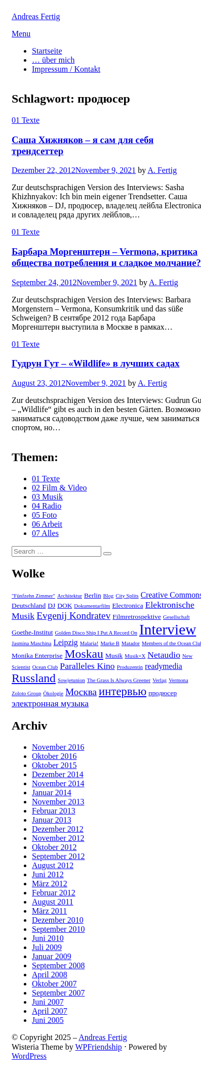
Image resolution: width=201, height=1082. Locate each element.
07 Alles (45, 533)
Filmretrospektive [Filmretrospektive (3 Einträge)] (136, 616)
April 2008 (49, 974)
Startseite (47, 51)
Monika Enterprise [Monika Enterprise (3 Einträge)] (37, 655)
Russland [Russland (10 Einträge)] (34, 678)
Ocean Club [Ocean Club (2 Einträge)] (45, 667)
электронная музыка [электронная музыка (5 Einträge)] (50, 703)
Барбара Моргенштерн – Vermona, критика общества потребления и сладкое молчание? (106, 257)
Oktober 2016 (54, 756)
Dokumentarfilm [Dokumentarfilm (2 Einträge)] (92, 606)
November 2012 (58, 838)
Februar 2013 (53, 810)
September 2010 (58, 929)
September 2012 (58, 856)
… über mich (53, 60)
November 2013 (58, 801)
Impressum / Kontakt (66, 69)
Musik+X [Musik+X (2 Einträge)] (135, 656)
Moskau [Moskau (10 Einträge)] (84, 653)
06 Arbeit (47, 524)
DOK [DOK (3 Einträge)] (64, 605)
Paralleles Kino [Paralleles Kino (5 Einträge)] (87, 666)
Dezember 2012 (58, 829)
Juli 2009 (47, 947)
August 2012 (52, 865)
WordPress (29, 1056)
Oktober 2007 (54, 983)
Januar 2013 (51, 820)
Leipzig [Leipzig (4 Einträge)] (65, 642)
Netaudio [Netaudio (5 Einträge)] (163, 655)
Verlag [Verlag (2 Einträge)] (159, 680)
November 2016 (58, 747)
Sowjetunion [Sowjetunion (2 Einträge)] (71, 680)
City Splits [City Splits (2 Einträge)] (126, 596)
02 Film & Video (59, 487)
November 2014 (58, 783)
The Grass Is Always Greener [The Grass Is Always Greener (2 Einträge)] (118, 680)
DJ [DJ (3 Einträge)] (51, 605)
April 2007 (49, 1011)
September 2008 (58, 965)
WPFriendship (98, 1047)
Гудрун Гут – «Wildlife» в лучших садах (95, 363)
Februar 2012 (53, 892)
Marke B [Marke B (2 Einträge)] (109, 643)
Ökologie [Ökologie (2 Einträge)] (53, 693)
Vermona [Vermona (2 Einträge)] (178, 680)
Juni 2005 (48, 1020)
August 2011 (52, 901)
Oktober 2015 (54, 765)
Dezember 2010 (58, 920)
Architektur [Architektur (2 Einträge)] (69, 596)
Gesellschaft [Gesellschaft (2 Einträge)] (176, 617)
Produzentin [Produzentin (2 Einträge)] (130, 667)
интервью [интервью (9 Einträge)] (122, 691)
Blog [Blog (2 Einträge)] (108, 596)
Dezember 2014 (58, 774)
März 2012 (49, 883)
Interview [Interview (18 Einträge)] (167, 629)
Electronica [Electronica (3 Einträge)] (127, 605)
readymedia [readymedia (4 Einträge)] (163, 666)
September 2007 (58, 992)
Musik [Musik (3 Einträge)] (114, 655)
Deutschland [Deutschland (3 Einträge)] (29, 605)
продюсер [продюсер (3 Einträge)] (162, 693)
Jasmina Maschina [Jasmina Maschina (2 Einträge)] (31, 643)
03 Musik (47, 496)
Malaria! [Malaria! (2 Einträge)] (89, 643)
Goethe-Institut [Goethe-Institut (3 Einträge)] (32, 632)
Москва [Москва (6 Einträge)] (81, 692)
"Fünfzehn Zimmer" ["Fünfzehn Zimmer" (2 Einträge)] (33, 596)
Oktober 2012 (54, 847)
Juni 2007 (48, 1002)
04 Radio (46, 506)
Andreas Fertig (36, 16)
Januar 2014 (51, 792)
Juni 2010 (48, 938)
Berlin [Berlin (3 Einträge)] (92, 595)
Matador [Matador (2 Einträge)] (131, 643)
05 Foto (44, 515)
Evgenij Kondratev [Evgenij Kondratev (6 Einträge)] (73, 615)
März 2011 (49, 911)
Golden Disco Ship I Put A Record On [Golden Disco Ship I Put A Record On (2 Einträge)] (96, 633)
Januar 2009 (51, 956)
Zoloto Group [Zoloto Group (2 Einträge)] (26, 693)
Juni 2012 (48, 874)
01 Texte (25, 120)
